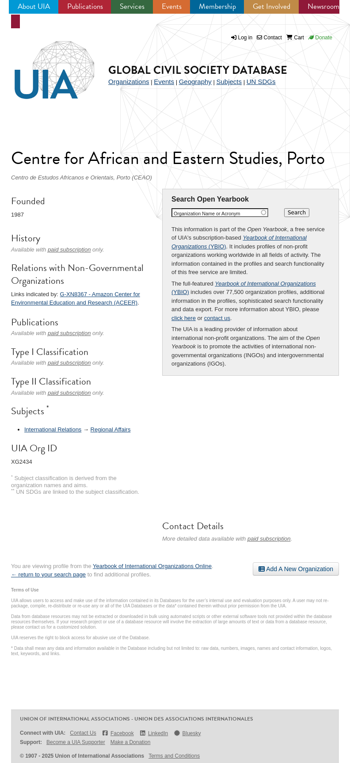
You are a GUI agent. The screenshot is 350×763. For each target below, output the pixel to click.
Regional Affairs (111, 429)
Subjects (229, 81)
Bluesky (187, 733)
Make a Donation (130, 742)
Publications (85, 6)
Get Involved (271, 6)
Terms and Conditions (174, 756)
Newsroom (323, 6)
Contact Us (83, 733)
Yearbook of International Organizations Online (152, 566)
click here (183, 318)
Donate (320, 37)
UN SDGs (261, 81)
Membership (217, 6)
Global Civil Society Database (197, 70)
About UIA (34, 6)
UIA (44, 65)
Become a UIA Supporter (75, 742)
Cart (295, 37)
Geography (195, 81)
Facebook (118, 733)
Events (172, 6)
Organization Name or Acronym (207, 213)
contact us (217, 318)
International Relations (52, 429)
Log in (245, 37)
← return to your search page (48, 574)
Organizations (128, 81)
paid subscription (269, 538)
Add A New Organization (296, 568)
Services (132, 6)
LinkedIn (153, 733)
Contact (269, 37)
